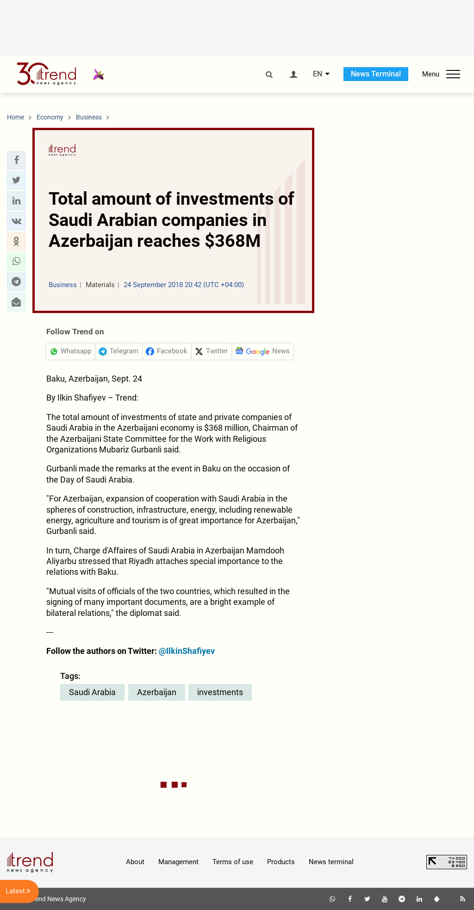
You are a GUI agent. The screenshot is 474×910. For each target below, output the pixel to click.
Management (178, 862)
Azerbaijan (156, 692)
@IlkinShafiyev (187, 651)
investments (220, 692)
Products (281, 862)
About (135, 862)
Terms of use (232, 862)
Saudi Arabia (92, 692)
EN (317, 74)
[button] (16, 160)
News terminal (331, 862)
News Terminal (376, 73)
